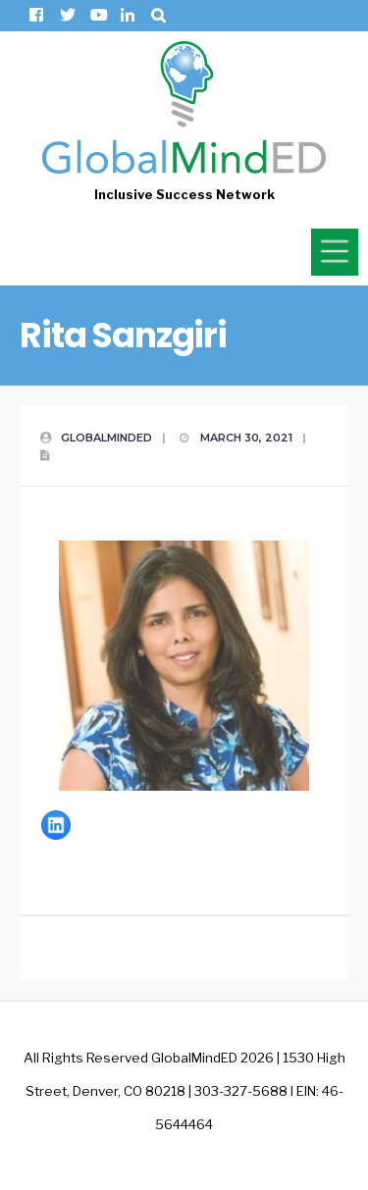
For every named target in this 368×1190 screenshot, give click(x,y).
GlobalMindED (106, 437)
